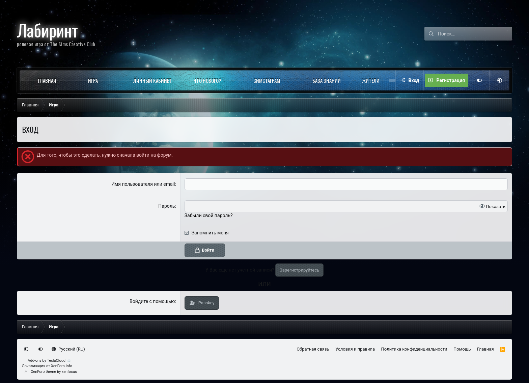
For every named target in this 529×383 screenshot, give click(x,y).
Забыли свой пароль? (209, 215)
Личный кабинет (152, 80)
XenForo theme (43, 371)
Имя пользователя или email (143, 184)
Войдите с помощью (152, 301)
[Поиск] (475, 34)
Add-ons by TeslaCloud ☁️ (49, 360)
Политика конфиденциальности (414, 349)
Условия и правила (355, 349)
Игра (93, 80)
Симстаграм (266, 80)
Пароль (166, 206)
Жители (371, 80)
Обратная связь (313, 349)
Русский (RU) (68, 349)
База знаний (326, 80)
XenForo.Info (61, 366)
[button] (68, 80)
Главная (47, 80)
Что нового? (207, 80)
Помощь (462, 349)
